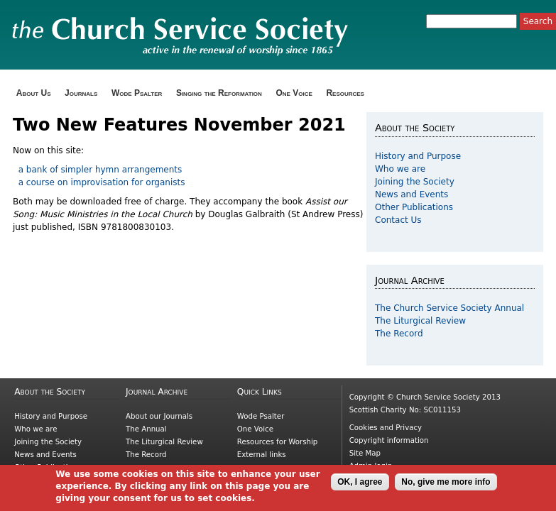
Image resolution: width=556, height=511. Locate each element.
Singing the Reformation (219, 93)
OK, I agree (359, 485)
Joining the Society (414, 182)
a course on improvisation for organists (99, 182)
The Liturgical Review (420, 321)
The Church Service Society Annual (449, 308)
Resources (345, 93)
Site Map (365, 453)
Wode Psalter (136, 93)
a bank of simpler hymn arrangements (99, 170)
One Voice (294, 93)
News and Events (411, 194)
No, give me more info (445, 485)
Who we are (400, 169)
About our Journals (159, 416)
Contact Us (398, 220)
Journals (81, 93)
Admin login (371, 466)
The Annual (146, 429)
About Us (33, 93)
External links (261, 454)
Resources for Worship (277, 442)
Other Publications (414, 207)
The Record (399, 334)
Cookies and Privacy (385, 428)
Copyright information (389, 440)
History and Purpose (418, 156)
